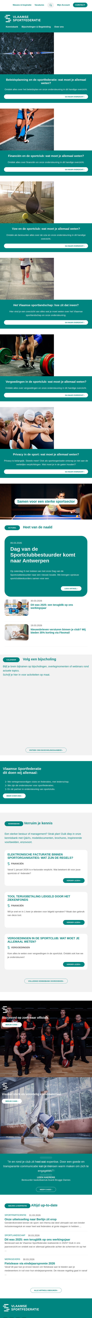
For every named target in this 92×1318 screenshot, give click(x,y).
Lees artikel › (61, 589)
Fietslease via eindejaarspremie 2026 (30, 1275)
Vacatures (39, 5)
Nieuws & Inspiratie (22, 5)
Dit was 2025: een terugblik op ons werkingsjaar (37, 1251)
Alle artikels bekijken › (46, 1302)
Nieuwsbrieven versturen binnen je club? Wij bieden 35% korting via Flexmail (53, 615)
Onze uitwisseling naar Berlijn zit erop (30, 1230)
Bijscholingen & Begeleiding (36, 27)
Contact (80, 5)
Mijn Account (63, 5)
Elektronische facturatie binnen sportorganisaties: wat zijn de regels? (40, 868)
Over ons (59, 27)
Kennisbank (12, 27)
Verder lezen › (74, 892)
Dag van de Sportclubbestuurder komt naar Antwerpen (44, 569)
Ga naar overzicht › (74, 97)
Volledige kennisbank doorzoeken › (46, 993)
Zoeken (50, 5)
